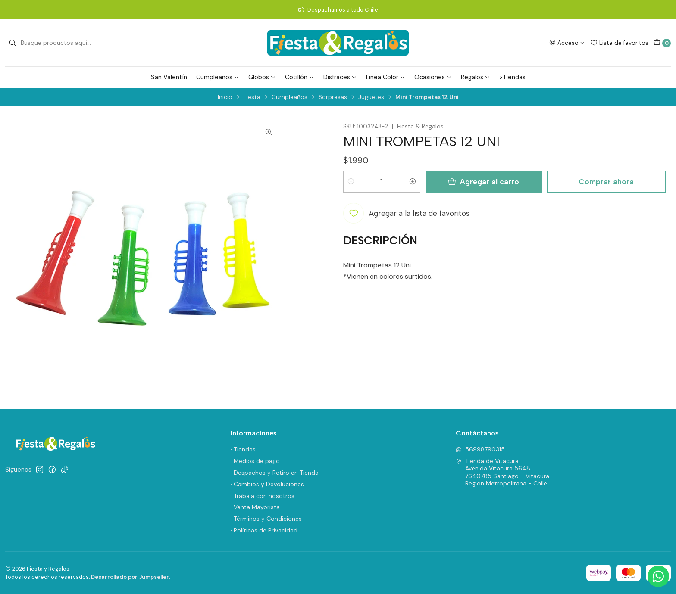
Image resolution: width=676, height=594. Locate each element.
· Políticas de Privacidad (264, 530)
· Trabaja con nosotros (262, 496)
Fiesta (252, 97)
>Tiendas (512, 77)
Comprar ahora (606, 181)
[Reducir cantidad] (351, 181)
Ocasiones (433, 77)
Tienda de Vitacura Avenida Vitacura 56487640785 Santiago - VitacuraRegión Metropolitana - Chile (502, 472)
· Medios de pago (255, 461)
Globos (262, 77)
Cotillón (299, 77)
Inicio (225, 97)
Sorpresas (333, 97)
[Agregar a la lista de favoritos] (406, 213)
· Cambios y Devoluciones (267, 484)
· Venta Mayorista (255, 507)
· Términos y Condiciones (266, 518)
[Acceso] (567, 42)
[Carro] (662, 43)
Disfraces (340, 77)
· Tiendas (243, 449)
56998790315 (480, 449)
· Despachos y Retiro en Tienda (275, 472)
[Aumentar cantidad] (412, 181)
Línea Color (385, 77)
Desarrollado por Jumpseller (130, 577)
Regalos (475, 77)
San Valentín (169, 77)
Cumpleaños (217, 77)
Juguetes (371, 97)
